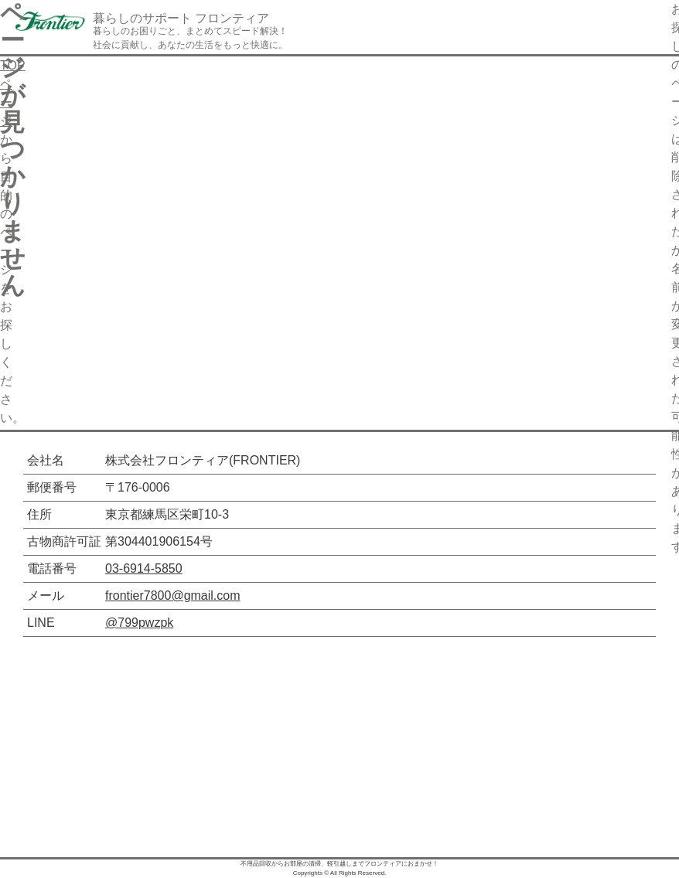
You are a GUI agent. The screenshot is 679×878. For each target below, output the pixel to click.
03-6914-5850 (144, 568)
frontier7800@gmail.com (173, 595)
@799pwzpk (139, 622)
